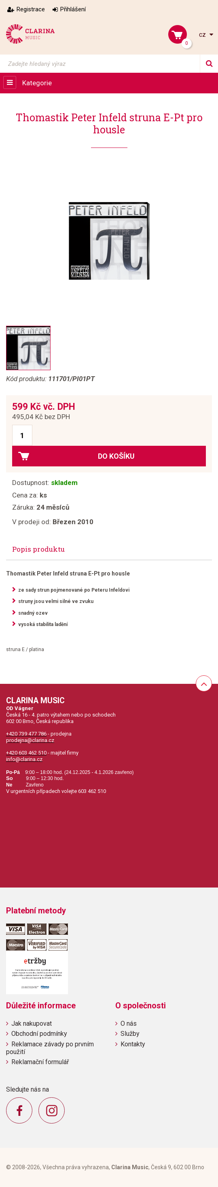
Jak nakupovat (31, 1023)
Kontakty (133, 1044)
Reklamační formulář (40, 1062)
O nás (129, 1023)
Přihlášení (73, 9)
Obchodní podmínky (39, 1033)
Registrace (31, 9)
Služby (130, 1033)
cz (203, 34)
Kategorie (37, 83)
